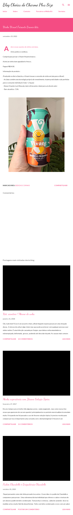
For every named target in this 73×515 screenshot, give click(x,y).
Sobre (15, 11)
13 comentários (25, 339)
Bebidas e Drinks (22, 185)
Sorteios (61, 11)
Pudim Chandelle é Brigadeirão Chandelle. (25, 484)
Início (5, 11)
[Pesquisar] (63, 4)
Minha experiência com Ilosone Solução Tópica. (26, 399)
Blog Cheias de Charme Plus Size (28, 4)
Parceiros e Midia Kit (44, 11)
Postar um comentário (28, 509)
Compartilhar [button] (60, 185)
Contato (26, 11)
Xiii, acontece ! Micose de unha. (19, 314)
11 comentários (25, 424)
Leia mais (66, 339)
